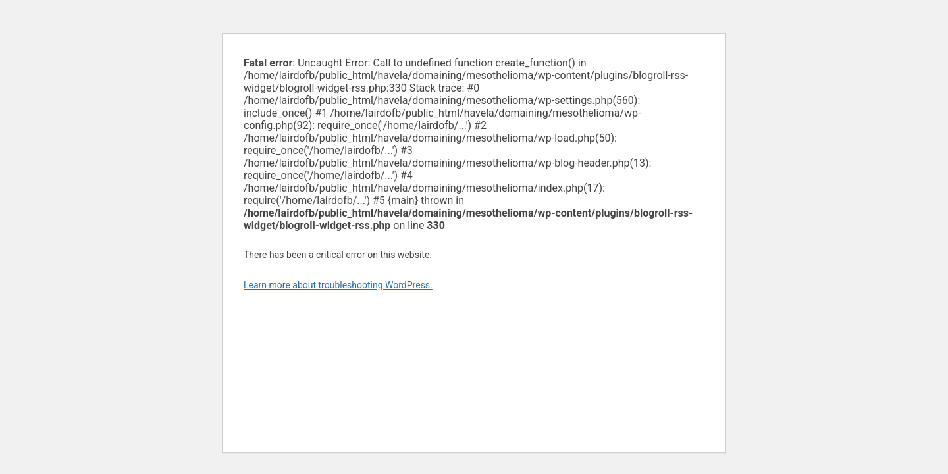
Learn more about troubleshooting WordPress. (338, 285)
